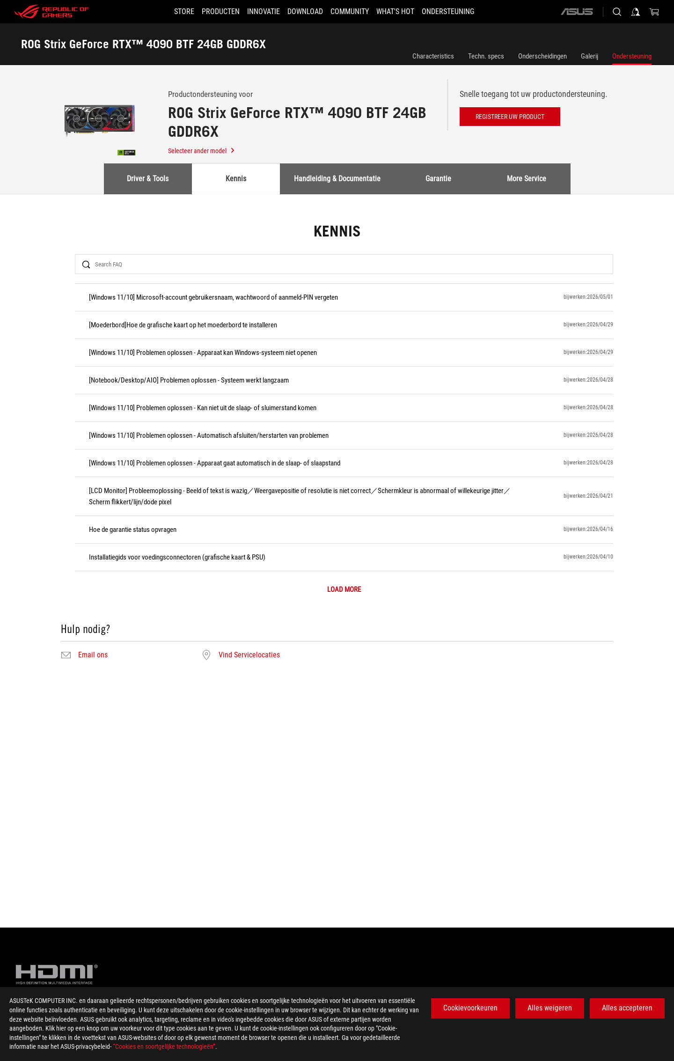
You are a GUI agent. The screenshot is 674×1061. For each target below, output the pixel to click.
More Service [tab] (526, 178)
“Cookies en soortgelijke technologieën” (164, 1046)
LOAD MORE (344, 590)
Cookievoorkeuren (470, 1007)
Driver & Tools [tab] (147, 178)
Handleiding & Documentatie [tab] (337, 178)
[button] (209, 11)
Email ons (93, 655)
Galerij (589, 56)
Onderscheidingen (542, 56)
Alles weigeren (549, 1007)
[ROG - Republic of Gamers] (51, 12)
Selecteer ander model (201, 151)
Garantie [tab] (438, 178)
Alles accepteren (627, 1007)
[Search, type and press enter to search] (617, 12)
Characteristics (433, 56)
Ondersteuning (632, 56)
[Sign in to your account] (635, 11)
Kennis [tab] (236, 178)
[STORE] (167, 11)
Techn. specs (486, 56)
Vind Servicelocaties (249, 655)
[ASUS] (576, 12)
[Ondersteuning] (465, 11)
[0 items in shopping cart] (654, 11)
